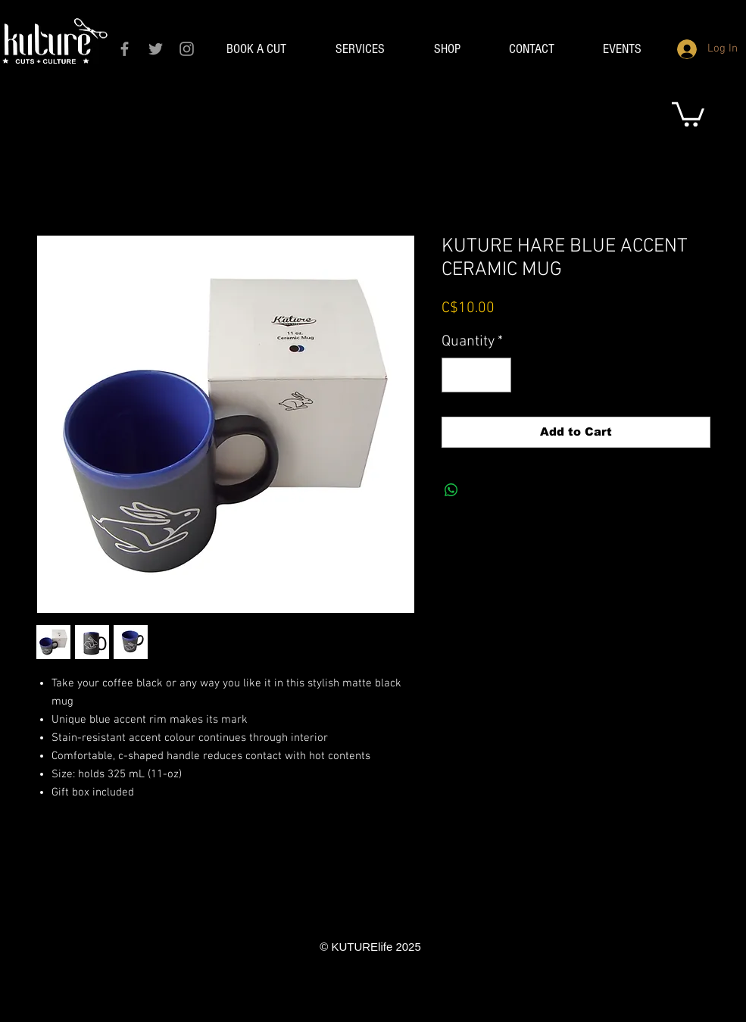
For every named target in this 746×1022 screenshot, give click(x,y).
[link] (688, 113)
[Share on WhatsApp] (451, 490)
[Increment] (496, 375)
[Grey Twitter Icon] (155, 48)
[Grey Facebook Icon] (124, 48)
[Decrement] (457, 375)
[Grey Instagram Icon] (186, 48)
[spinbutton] (476, 375)
